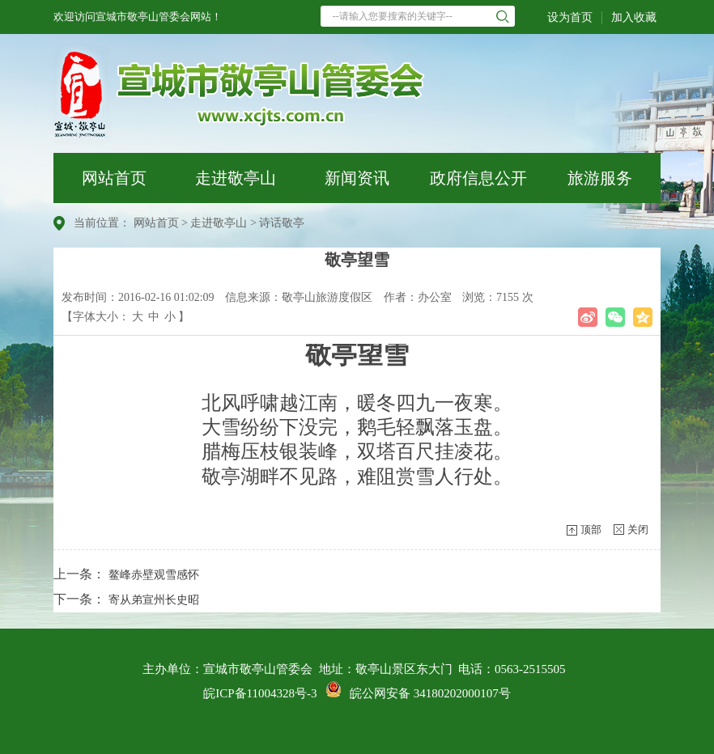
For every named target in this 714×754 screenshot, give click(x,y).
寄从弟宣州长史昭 (153, 600)
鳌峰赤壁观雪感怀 (153, 575)
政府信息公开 (478, 178)
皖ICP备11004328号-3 (260, 693)
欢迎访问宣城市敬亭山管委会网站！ (137, 17)
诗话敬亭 (281, 223)
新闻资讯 (357, 178)
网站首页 (114, 178)
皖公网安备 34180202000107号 (418, 693)
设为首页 (570, 17)
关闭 (637, 529)
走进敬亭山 (235, 178)
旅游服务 (599, 178)
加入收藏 (634, 17)
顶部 (590, 529)
